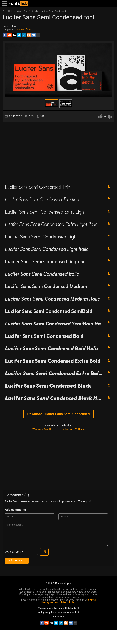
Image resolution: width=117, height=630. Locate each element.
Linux (57, 429)
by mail (92, 599)
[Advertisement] (58, 151)
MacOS (48, 429)
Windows (37, 429)
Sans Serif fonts (23, 29)
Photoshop (67, 429)
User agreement (49, 602)
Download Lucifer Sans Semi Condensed (58, 414)
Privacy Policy (68, 602)
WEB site (79, 429)
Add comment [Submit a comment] (16, 560)
